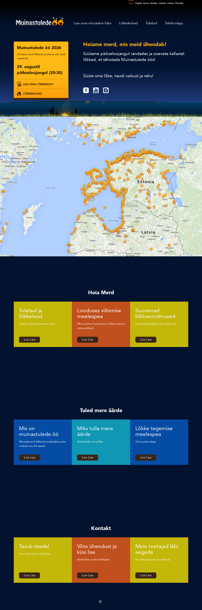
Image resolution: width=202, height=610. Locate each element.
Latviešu (162, 3)
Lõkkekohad (128, 23)
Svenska (153, 3)
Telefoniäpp (174, 23)
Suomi (146, 3)
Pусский (179, 3)
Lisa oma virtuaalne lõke (92, 23)
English (138, 3)
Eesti (131, 3)
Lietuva (170, 3)
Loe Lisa (29, 339)
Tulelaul (151, 23)
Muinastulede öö (40, 21)
